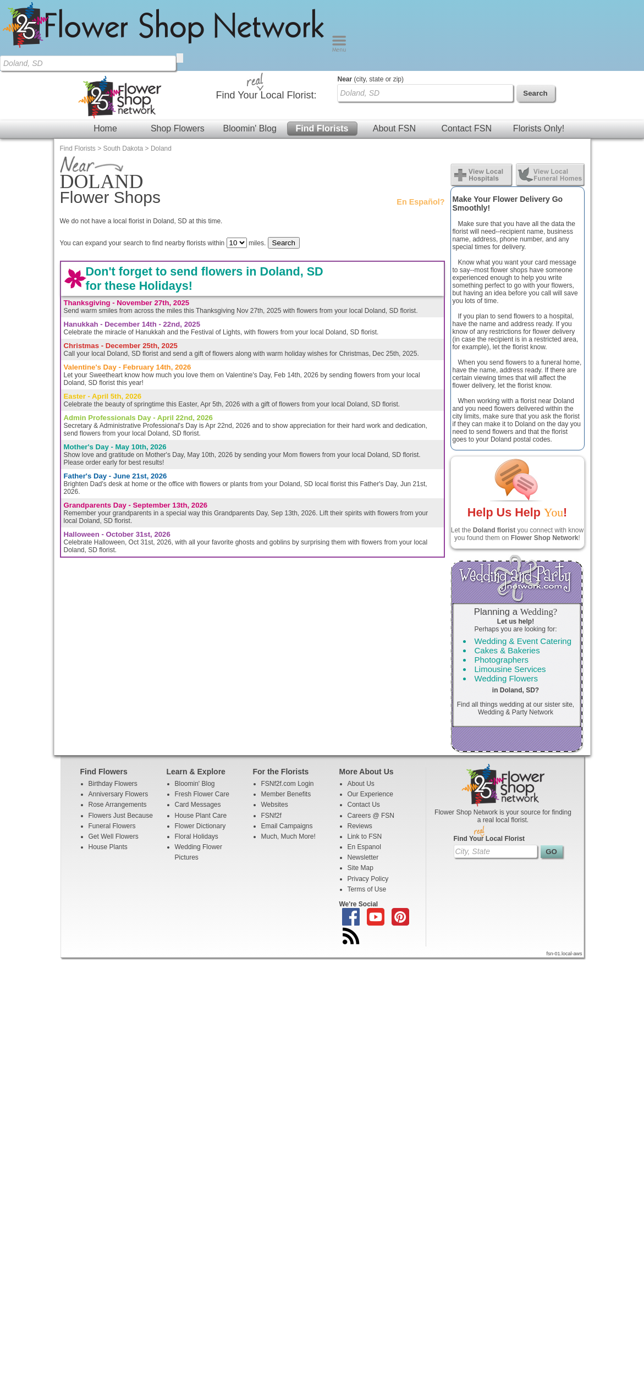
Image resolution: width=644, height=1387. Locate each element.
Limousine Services (510, 598)
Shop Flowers (178, 57)
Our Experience (370, 723)
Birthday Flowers (113, 713)
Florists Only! (538, 57)
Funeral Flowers (112, 755)
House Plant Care (201, 744)
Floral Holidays (196, 765)
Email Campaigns (287, 755)
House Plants (108, 776)
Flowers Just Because (121, 744)
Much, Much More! (288, 765)
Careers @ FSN (371, 744)
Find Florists (322, 57)
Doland (161, 77)
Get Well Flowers (114, 765)
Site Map (360, 797)
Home (105, 57)
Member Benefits (286, 723)
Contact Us (364, 733)
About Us (361, 713)
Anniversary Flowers (118, 723)
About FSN (394, 57)
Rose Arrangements (118, 733)
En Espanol (364, 776)
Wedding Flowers (506, 607)
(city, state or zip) (371, 8)
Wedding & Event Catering (523, 570)
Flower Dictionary (200, 755)
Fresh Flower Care (202, 723)
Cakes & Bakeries (507, 579)
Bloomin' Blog (249, 57)
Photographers (502, 588)
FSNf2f (271, 744)
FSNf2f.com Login (287, 713)
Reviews (360, 755)
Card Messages (198, 733)
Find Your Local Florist (489, 768)
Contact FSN (466, 57)
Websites (274, 733)
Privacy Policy (368, 808)
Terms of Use (367, 818)
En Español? (420, 130)
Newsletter (363, 786)
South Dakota (123, 77)
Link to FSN (365, 765)
